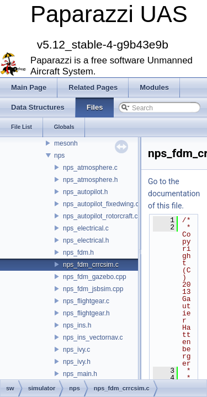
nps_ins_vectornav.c (93, 337)
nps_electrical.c (86, 228)
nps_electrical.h (86, 240)
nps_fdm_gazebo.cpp (94, 277)
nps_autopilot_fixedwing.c (101, 204)
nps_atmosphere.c (90, 167)
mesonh (66, 143)
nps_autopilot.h (85, 192)
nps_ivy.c (76, 349)
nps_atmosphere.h (90, 180)
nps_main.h (80, 374)
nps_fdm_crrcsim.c (91, 265)
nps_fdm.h (78, 252)
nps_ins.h (77, 325)
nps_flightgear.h (86, 313)
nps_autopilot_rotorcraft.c (100, 216)
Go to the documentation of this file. (174, 193)
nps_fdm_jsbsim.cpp (93, 289)
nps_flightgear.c (86, 301)
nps (59, 155)
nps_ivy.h (77, 362)
